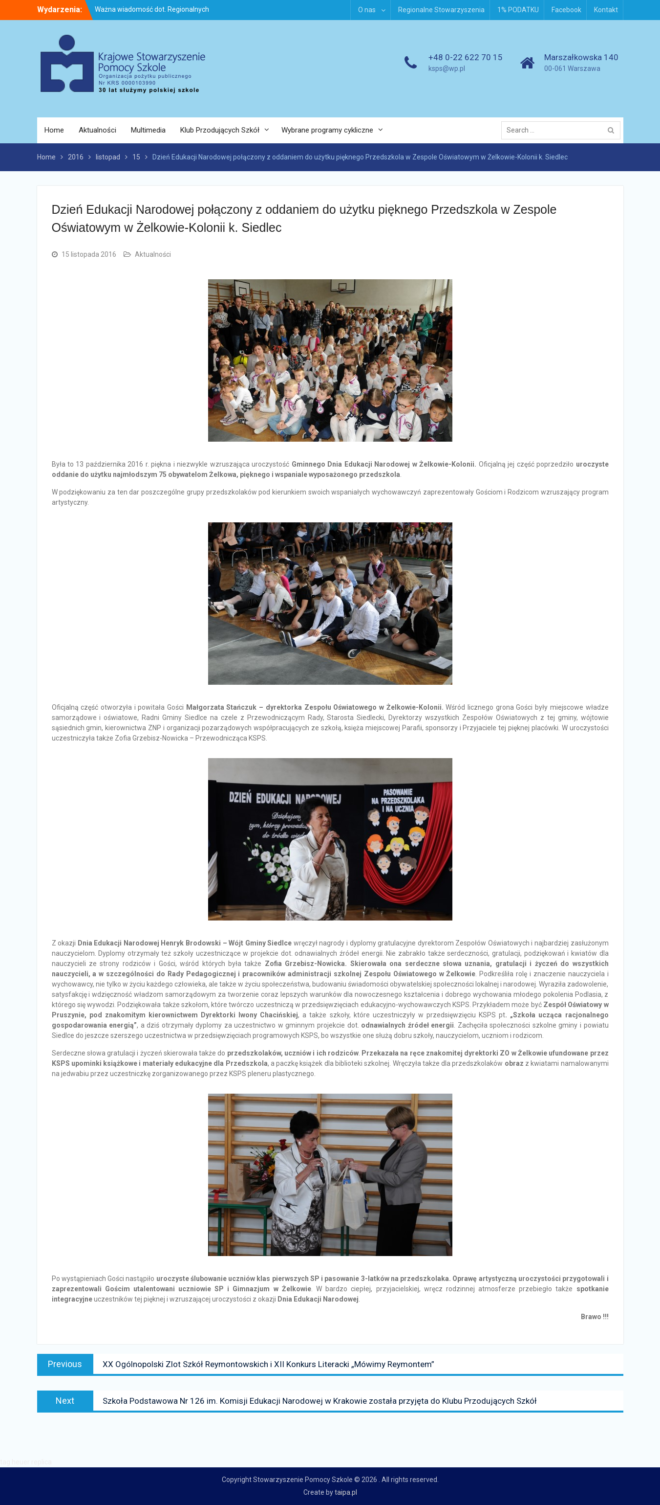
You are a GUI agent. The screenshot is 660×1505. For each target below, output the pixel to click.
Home (54, 130)
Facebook (566, 10)
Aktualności (97, 130)
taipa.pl (346, 1492)
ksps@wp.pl (446, 68)
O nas (367, 10)
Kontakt (606, 10)
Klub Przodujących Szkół (219, 130)
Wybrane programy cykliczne (327, 130)
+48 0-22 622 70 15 (465, 57)
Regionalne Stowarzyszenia (441, 10)
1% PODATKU (518, 10)
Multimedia (148, 130)
